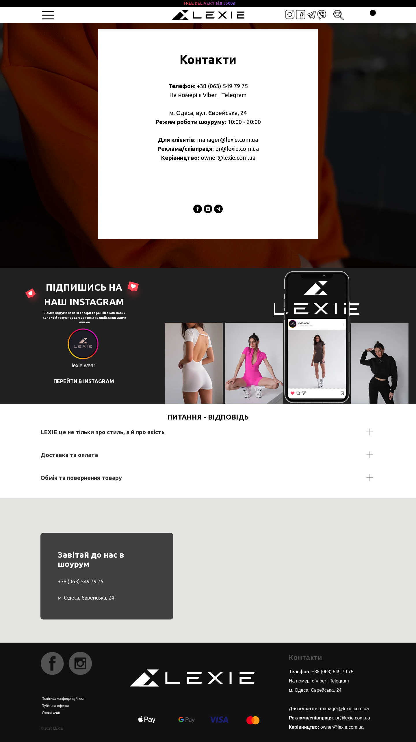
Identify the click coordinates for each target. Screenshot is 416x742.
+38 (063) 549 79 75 (80, 581)
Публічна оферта (55, 706)
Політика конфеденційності (63, 699)
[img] (311, 15)
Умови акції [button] (51, 713)
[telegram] (218, 209)
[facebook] (197, 209)
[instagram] (208, 209)
